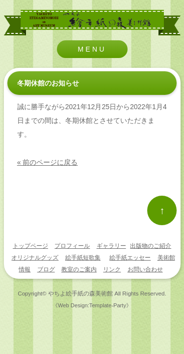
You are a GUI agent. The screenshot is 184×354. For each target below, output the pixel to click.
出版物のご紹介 (150, 245)
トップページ (30, 245)
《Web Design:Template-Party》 (92, 305)
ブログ (46, 269)
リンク (112, 269)
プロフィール (72, 245)
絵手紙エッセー (130, 257)
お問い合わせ (145, 269)
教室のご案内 (79, 269)
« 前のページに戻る (47, 162)
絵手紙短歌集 (83, 257)
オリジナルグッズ (34, 257)
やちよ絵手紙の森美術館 (80, 293)
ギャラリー (111, 245)
